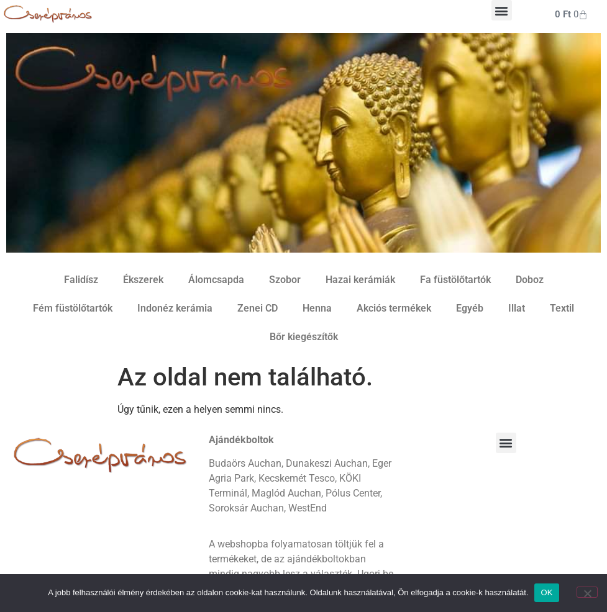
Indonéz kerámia (174, 308)
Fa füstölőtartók (455, 280)
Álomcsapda (216, 280)
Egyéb (469, 308)
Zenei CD (257, 308)
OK (546, 592)
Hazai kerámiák (360, 280)
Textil (562, 308)
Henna (317, 308)
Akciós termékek (394, 308)
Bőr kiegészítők (304, 337)
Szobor (285, 280)
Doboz (530, 280)
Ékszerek (143, 280)
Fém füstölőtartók (72, 308)
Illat (516, 308)
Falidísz (81, 280)
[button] (501, 10)
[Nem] (587, 592)
